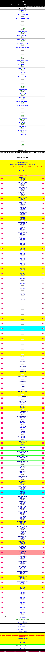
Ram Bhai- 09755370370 (22, 154)
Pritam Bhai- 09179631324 (22, 622)
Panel (43, 178)
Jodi (1, 178)
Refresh (22, 12)
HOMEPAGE (22, 648)
